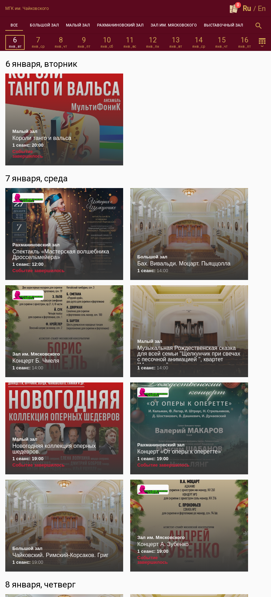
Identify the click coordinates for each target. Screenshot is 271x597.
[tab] (14, 25)
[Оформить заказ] (234, 8)
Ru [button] (247, 8)
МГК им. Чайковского (27, 8)
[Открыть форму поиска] (259, 25)
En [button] (262, 8)
